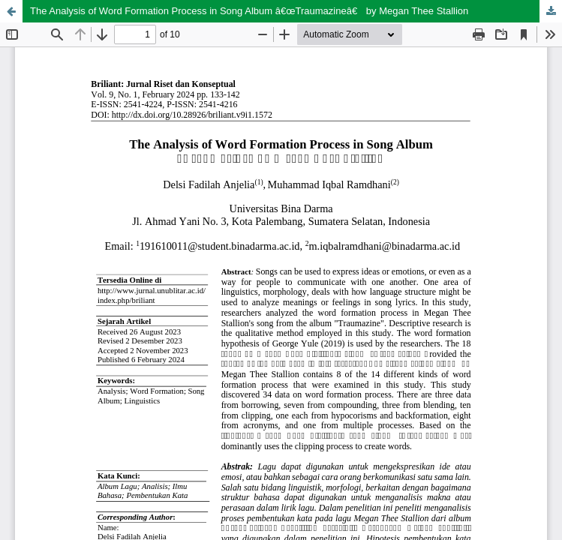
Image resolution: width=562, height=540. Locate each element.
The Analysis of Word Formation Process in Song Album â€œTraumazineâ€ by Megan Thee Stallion (249, 10)
